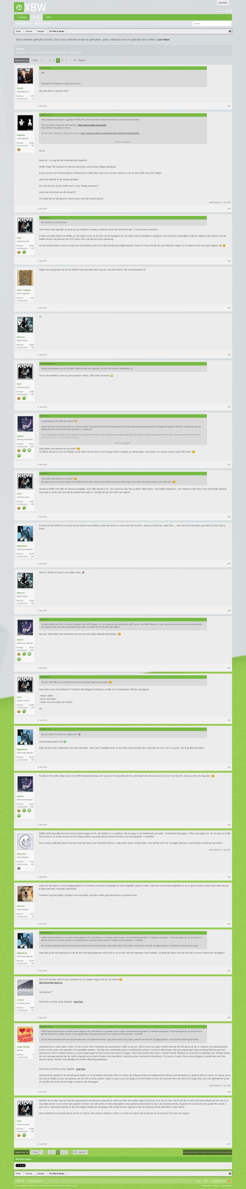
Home (206, 1181)
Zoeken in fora (26, 23)
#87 (229, 464)
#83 (229, 261)
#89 (229, 564)
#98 (229, 1017)
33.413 (31, 444)
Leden (48, 17)
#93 (229, 767)
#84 (229, 308)
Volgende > (82, 60)
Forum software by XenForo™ (36, 1185)
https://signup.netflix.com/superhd (92, 125)
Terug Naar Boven (219, 1181)
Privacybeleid (226, 1185)
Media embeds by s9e (68, 1185)
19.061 (31, 143)
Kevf (19, 238)
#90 (229, 610)
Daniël (20, 88)
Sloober (20, 906)
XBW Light (20, 1181)
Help (199, 1181)
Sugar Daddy (23, 1047)
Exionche (63, 52)
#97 (229, 971)
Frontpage (22, 17)
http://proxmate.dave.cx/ (50, 982)
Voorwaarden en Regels (210, 1185)
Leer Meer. (163, 39)
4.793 (32, 298)
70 (33, 1055)
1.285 (32, 96)
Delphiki (21, 135)
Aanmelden (223, 3)
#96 (229, 924)
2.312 (32, 914)
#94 (229, 825)
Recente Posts (44, 23)
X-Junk (20, 1000)
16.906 (31, 345)
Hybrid (20, 436)
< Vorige (35, 60)
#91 (229, 668)
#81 (229, 106)
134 (74, 60)
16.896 (31, 246)
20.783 (31, 554)
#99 (229, 1092)
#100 (228, 1144)
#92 (229, 720)
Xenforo (39, 1181)
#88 (229, 517)
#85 (229, 355)
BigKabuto (22, 546)
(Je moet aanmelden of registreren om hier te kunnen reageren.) (207, 1152)
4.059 (32, 1008)
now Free (78, 1001)
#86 (229, 407)
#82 (229, 209)
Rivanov (21, 337)
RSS (229, 1181)
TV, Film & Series (37, 52)
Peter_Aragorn (24, 290)
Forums (36, 17)
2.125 (32, 862)
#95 (229, 877)
